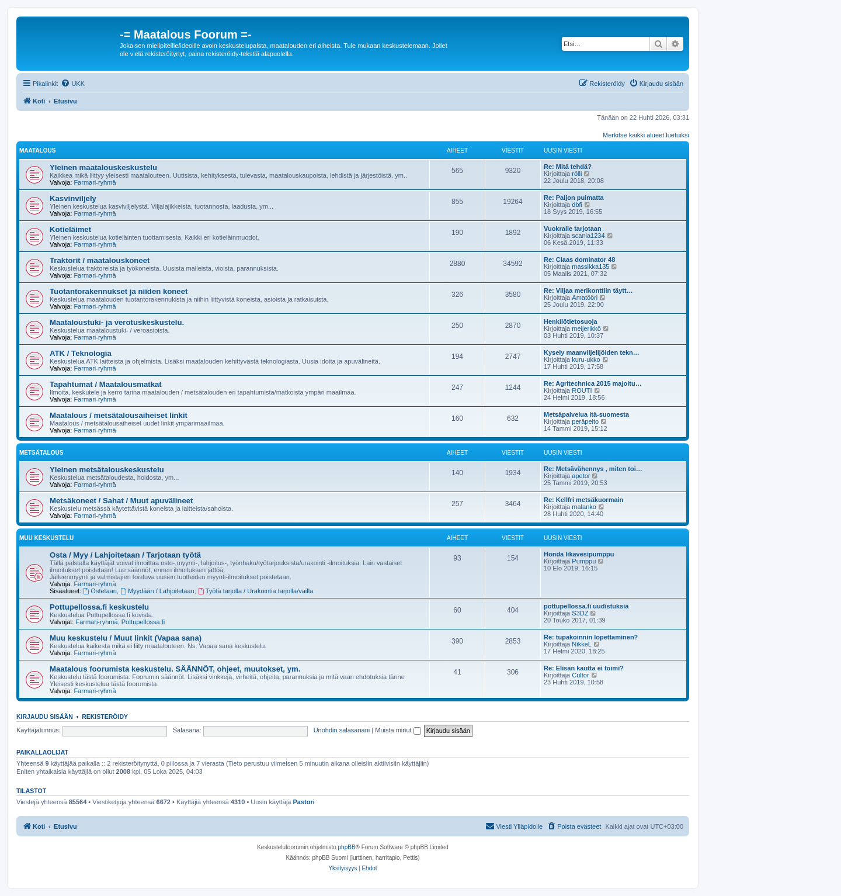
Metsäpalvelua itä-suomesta (586, 414)
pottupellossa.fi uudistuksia (586, 606)
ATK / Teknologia (81, 353)
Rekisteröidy (105, 716)
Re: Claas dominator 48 (579, 259)
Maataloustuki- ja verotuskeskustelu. (117, 322)
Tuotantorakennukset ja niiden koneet (118, 291)
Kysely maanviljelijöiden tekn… (592, 352)
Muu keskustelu (46, 538)
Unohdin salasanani (342, 730)
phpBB (347, 847)
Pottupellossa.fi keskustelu (99, 607)
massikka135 (590, 266)
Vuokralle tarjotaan (573, 228)
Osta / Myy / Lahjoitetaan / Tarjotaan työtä (125, 555)
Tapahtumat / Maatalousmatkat (106, 384)
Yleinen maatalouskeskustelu (103, 167)
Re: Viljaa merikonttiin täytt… (588, 290)
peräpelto (585, 421)
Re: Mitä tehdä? (568, 166)
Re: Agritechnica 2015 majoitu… (593, 383)
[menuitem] (73, 84)
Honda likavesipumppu (579, 554)
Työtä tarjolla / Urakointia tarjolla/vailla (255, 590)
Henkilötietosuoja (570, 321)
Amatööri (584, 297)
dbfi (577, 204)
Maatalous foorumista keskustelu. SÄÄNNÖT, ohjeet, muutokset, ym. (175, 669)
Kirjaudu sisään (44, 716)
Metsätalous (41, 452)
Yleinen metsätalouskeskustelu (107, 469)
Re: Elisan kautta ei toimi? (584, 668)
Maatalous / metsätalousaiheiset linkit (118, 415)
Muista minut (397, 730)
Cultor (580, 675)
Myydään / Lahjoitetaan (157, 590)
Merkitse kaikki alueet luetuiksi (646, 135)
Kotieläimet (70, 229)
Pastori (304, 801)
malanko (584, 506)
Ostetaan (100, 590)
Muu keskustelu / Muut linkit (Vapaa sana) (125, 638)
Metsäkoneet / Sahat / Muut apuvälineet (121, 500)
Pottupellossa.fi (143, 621)
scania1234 (588, 235)
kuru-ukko (586, 359)
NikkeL (582, 644)
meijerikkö (586, 328)
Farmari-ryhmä (95, 182)
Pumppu (584, 561)
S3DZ (580, 613)
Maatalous (37, 150)
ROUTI (582, 390)
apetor (581, 475)
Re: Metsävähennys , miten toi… (593, 468)
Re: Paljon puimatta (574, 197)
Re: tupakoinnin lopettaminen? (591, 637)
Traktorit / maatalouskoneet (100, 260)
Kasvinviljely (73, 198)
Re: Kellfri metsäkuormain (583, 499)
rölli (577, 173)
